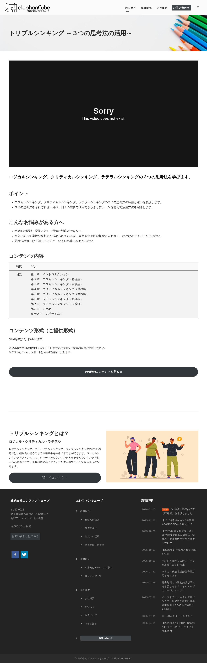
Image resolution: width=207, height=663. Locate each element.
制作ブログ (91, 615)
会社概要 (161, 7)
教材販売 (146, 7)
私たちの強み (92, 519)
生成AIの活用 (92, 536)
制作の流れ (91, 528)
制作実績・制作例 (94, 545)
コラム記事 (91, 623)
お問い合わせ (181, 7)
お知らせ (89, 607)
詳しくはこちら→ (55, 477)
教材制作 (130, 7)
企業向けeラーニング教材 (99, 567)
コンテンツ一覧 (93, 576)
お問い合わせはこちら (25, 536)
